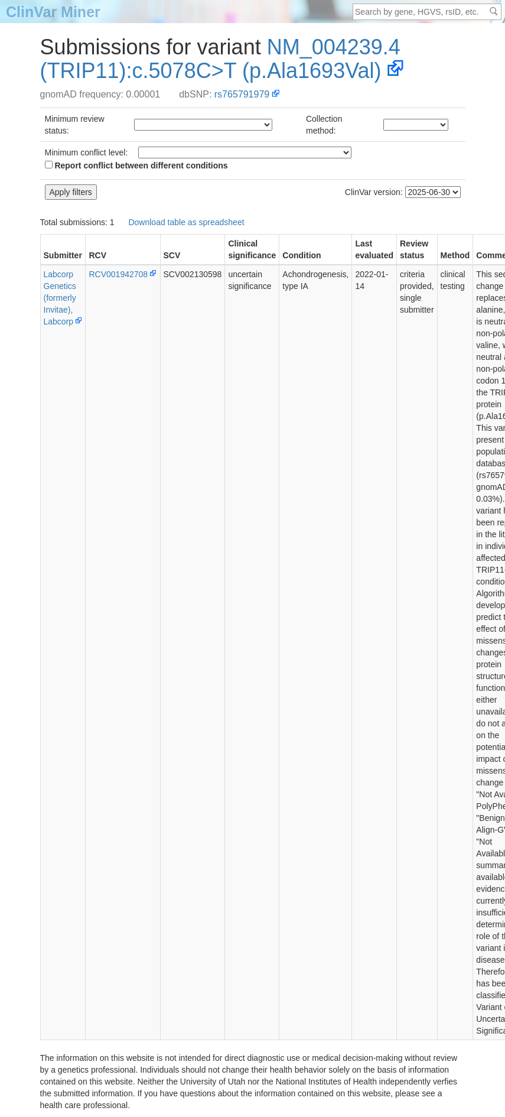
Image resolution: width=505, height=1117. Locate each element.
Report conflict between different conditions (136, 165)
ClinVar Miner (53, 12)
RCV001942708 (118, 274)
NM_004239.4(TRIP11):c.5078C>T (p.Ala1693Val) (220, 59)
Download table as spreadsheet (186, 222)
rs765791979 (241, 94)
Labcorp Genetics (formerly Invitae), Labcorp (60, 297)
